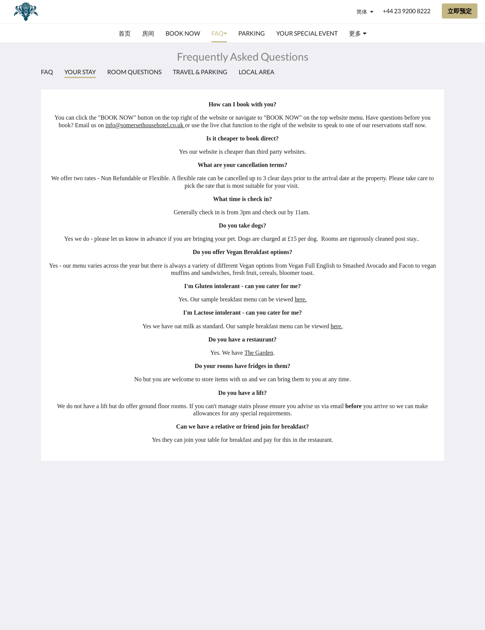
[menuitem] (125, 33)
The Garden (258, 352)
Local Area (256, 71)
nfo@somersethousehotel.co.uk (146, 125)
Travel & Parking (200, 71)
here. (301, 299)
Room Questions (134, 71)
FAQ (47, 71)
